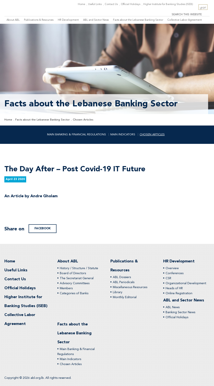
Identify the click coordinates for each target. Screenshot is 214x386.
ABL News (173, 307)
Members (66, 288)
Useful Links (95, 4)
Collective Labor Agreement (185, 20)
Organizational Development (186, 283)
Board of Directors (73, 273)
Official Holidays (130, 4)
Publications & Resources (38, 20)
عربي (203, 7)
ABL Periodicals (123, 282)
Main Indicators (122, 134)
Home (81, 4)
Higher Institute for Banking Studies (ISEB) (168, 4)
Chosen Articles (83, 119)
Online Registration (179, 293)
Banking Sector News (180, 312)
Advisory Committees (74, 283)
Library (117, 292)
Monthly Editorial (125, 297)
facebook (42, 228)
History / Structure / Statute (79, 268)
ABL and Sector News (96, 20)
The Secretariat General (77, 278)
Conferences (174, 273)
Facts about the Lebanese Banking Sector (138, 20)
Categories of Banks (74, 293)
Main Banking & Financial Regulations (76, 134)
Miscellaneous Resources (130, 287)
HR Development (68, 20)
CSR (168, 278)
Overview (172, 268)
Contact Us (111, 4)
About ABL (13, 20)
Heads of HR (174, 288)
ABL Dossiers (122, 277)
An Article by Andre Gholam (31, 198)
